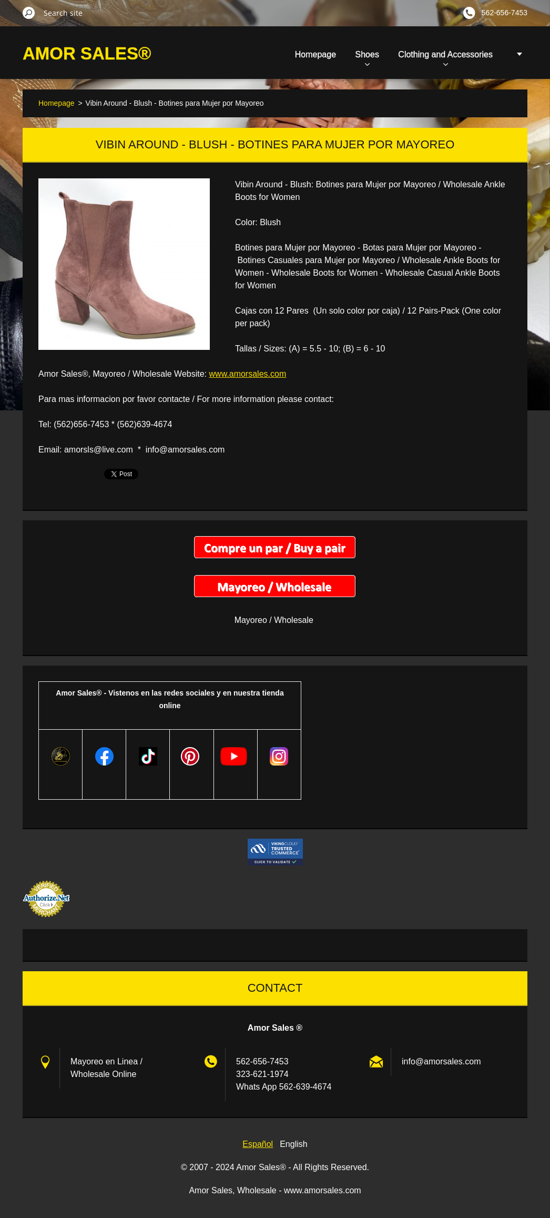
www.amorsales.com (248, 373)
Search (29, 12)
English (293, 1144)
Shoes (367, 58)
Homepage (315, 54)
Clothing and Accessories (445, 58)
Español (257, 1144)
